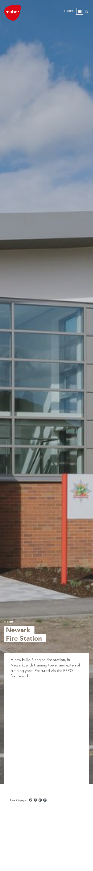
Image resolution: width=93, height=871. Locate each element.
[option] (46, 392)
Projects (8, 621)
